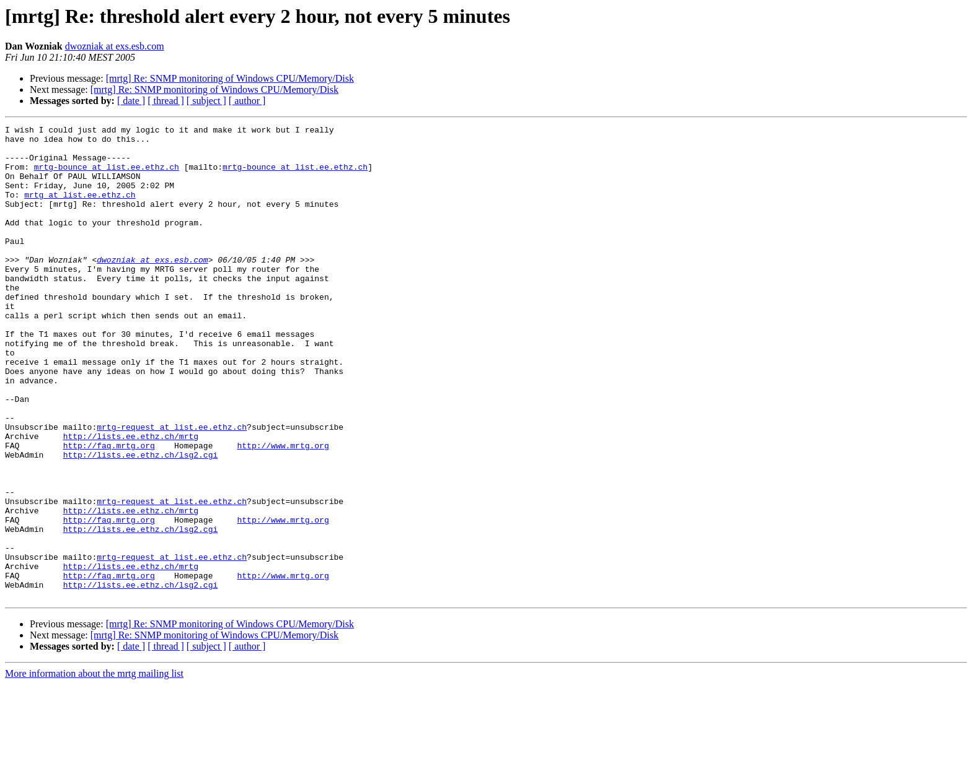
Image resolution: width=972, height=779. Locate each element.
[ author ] (247, 100)
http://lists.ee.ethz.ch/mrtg (130, 499)
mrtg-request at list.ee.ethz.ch (172, 488)
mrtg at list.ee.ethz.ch (79, 209)
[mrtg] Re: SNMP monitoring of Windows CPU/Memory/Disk (230, 78)
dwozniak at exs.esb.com (114, 46)
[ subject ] (206, 100)
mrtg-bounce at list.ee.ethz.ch (106, 175)
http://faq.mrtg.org (109, 510)
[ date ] (131, 100)
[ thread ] (166, 100)
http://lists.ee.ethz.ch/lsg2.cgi (140, 521)
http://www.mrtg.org (283, 510)
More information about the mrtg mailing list (94, 768)
